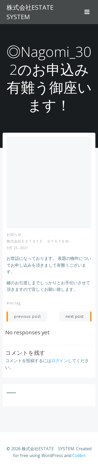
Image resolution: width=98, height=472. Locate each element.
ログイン (59, 360)
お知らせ (14, 234)
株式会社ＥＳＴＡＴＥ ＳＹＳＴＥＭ (38, 241)
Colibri (78, 455)
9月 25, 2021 (17, 247)
